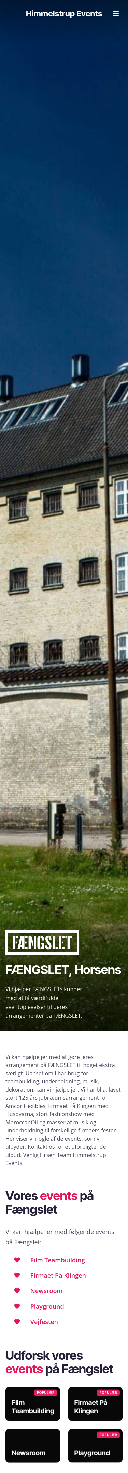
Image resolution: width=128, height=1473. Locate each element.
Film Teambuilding (57, 1260)
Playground (47, 1306)
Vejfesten (44, 1321)
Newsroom (46, 1291)
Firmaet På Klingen (58, 1275)
